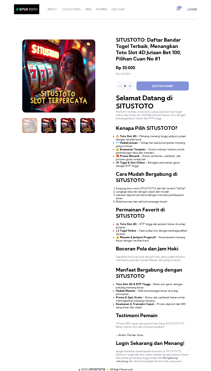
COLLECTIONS (71, 9)
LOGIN (192, 9)
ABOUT (52, 9)
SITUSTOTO (97, 369)
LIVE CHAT (118, 9)
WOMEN (101, 9)
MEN (88, 9)
